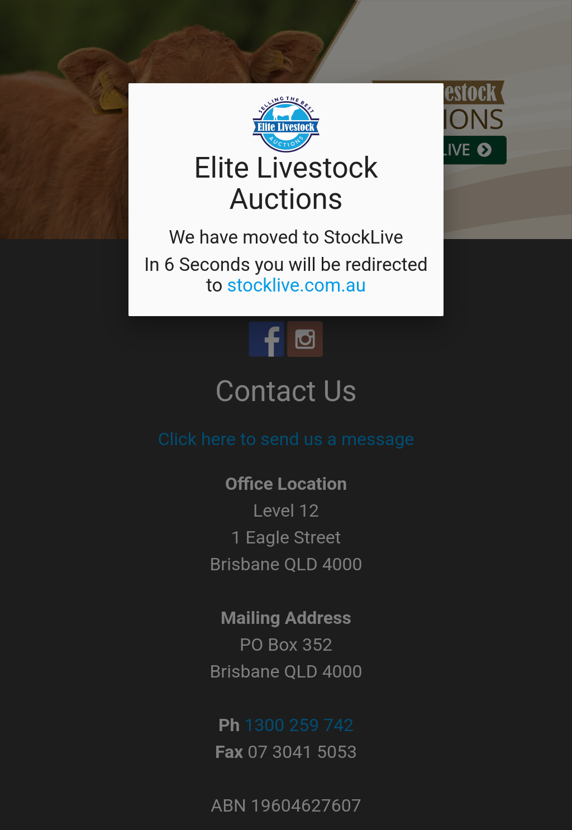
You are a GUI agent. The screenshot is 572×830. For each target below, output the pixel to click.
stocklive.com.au (296, 285)
